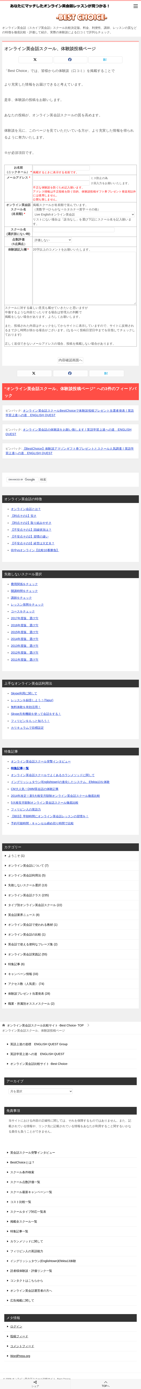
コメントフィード (22, 1346)
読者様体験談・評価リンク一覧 (31, 1270)
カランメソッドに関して (26, 1241)
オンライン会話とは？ (26, 509)
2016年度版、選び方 (24, 625)
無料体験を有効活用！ (26, 707)
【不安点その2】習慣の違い (29, 536)
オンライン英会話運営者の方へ (31, 1290)
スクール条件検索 (22, 1172)
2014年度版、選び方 (24, 639)
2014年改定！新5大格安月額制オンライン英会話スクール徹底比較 (55, 795)
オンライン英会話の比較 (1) (27, 934)
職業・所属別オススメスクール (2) (31, 1003)
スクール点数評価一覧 (25, 1182)
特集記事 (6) (16, 964)
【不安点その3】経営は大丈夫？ (32, 543)
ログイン (16, 1326)
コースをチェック (23, 611)
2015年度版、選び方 (24, 632)
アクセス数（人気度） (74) (26, 983)
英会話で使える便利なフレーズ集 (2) (32, 944)
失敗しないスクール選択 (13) (27, 885)
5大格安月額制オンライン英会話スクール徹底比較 (44, 802)
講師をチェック (21, 597)
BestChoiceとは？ (22, 1162)
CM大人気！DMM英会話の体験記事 (35, 789)
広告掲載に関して (22, 1300)
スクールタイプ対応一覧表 (28, 1211)
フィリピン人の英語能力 (26, 1251)
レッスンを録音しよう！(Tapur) (32, 700)
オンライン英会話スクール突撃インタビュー (41, 761)
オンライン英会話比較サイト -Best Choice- (39, 1063)
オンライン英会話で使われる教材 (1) (32, 924)
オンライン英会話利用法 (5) (27, 875)
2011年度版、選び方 (24, 659)
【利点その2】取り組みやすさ (31, 523)
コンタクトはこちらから (26, 1280)
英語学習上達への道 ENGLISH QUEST (37, 1054)
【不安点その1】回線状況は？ (31, 529)
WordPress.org (20, 1356)
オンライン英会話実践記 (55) (27, 954)
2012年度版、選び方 (24, 652)
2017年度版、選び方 (24, 618)
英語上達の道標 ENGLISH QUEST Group (39, 1044)
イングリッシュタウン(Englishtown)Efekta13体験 (43, 1261)
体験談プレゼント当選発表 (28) (29, 993)
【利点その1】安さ (24, 515)
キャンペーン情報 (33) (23, 974)
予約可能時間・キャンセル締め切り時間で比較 (42, 823)
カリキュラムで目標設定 (27, 727)
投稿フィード (19, 1336)
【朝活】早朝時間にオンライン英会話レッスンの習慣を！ (50, 816)
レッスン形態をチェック (27, 604)
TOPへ (106, 1384)
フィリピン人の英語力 (26, 809)
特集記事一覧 (20, 768)
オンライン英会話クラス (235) (28, 895)
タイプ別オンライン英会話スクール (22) (35, 905)
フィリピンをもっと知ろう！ (30, 721)
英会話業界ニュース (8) (24, 915)
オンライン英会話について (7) (28, 865)
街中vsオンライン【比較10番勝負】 (35, 550)
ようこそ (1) (16, 855)
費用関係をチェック (24, 584)
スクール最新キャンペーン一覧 (31, 1192)
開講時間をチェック (24, 591)
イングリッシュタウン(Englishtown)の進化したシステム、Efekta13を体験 (60, 782)
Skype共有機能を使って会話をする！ (36, 714)
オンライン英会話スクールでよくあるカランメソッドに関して (53, 775)
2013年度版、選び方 (24, 645)
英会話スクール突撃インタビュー (32, 1152)
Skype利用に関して (24, 693)
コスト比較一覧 (20, 1202)
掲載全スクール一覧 (23, 1221)
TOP (45, 1025)
